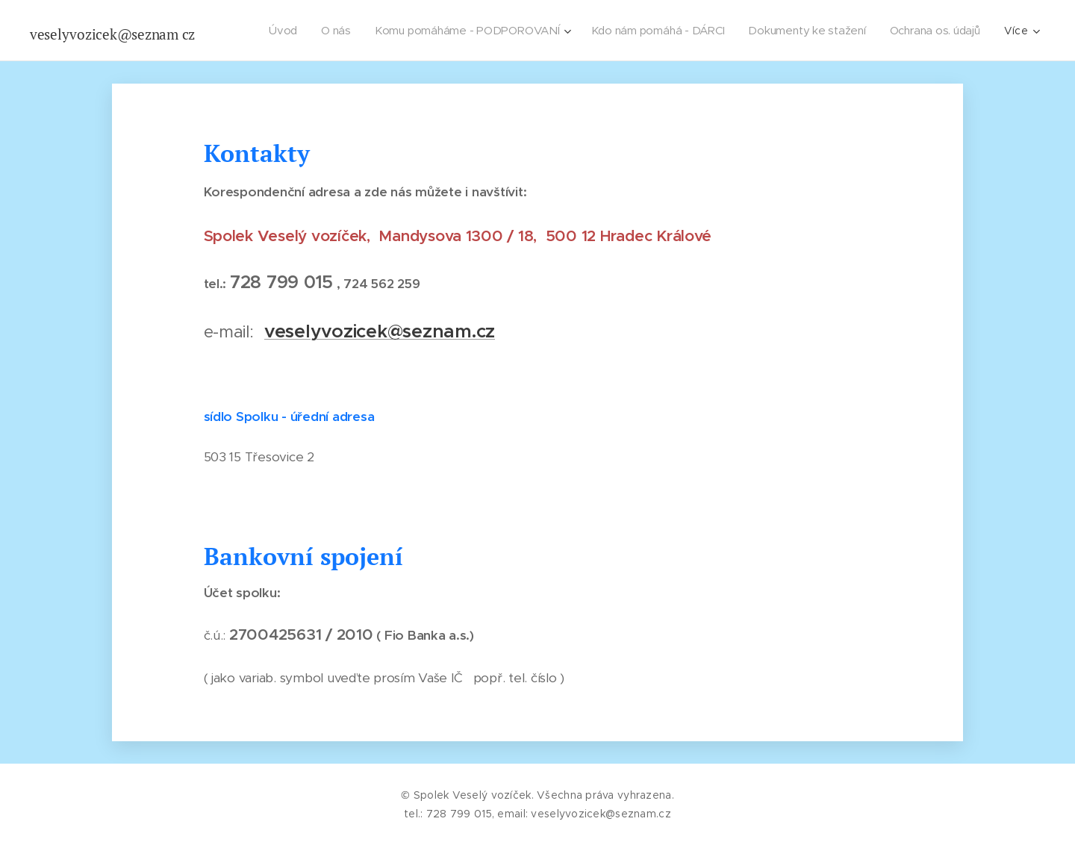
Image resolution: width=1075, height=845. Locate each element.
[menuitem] (280, 30)
